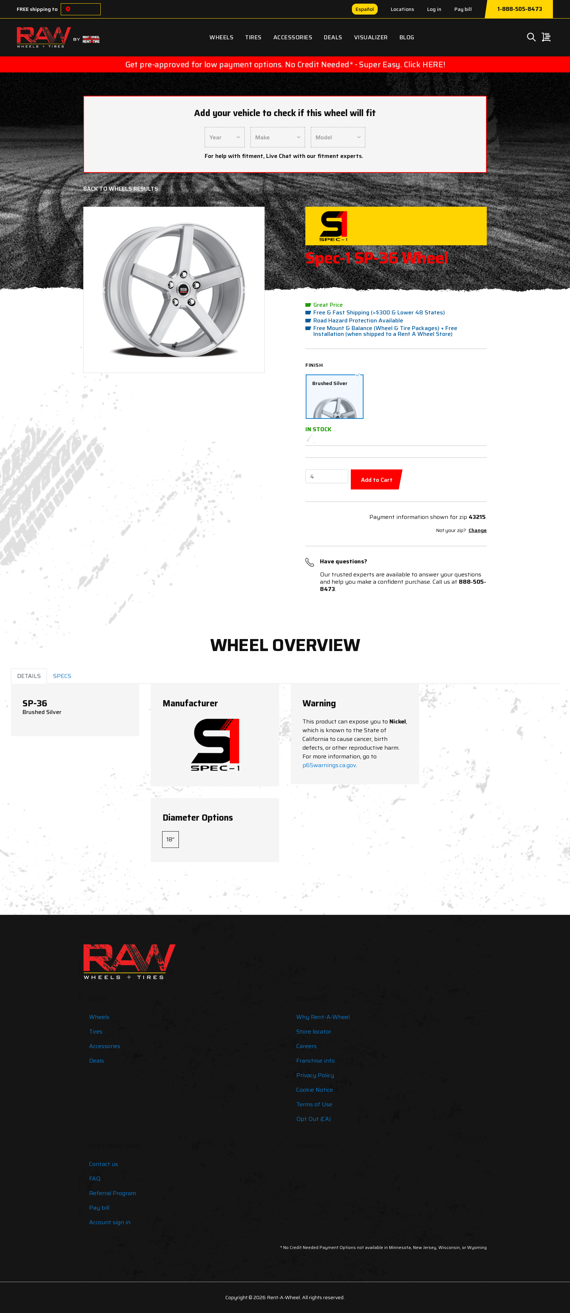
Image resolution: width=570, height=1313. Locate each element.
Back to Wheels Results (120, 188)
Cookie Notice (314, 1089)
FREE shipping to (37, 9)
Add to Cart (377, 479)
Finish (314, 365)
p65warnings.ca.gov (329, 765)
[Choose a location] (68, 9)
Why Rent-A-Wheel (323, 1017)
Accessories (293, 37)
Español (365, 9)
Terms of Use (314, 1104)
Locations (402, 9)
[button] (103, 289)
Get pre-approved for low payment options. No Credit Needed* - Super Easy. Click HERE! (285, 64)
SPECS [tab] (62, 676)
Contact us (103, 1164)
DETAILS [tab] (29, 676)
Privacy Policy (315, 1075)
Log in (434, 9)
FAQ (94, 1178)
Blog (407, 37)
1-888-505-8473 (519, 9)
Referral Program (112, 1193)
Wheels (221, 37)
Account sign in (110, 1222)
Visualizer (371, 37)
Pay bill (463, 9)
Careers (306, 1046)
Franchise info (315, 1060)
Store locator (313, 1031)
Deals (333, 37)
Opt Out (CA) (313, 1118)
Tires (253, 37)
